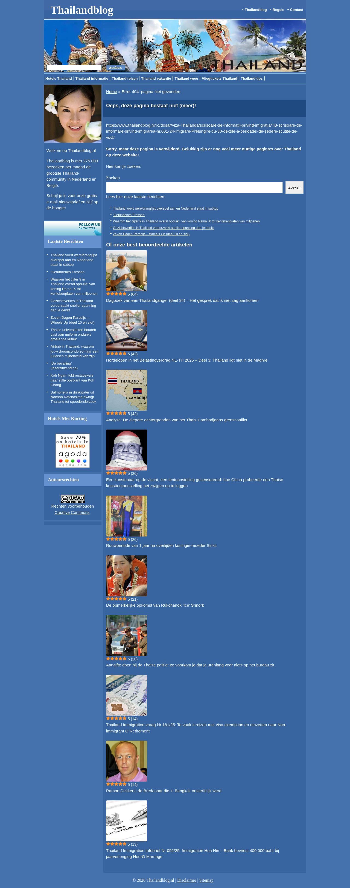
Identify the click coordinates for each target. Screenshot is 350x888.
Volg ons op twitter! (72, 228)
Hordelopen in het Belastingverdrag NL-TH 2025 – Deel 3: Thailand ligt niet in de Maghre (186, 360)
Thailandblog (82, 10)
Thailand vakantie (156, 78)
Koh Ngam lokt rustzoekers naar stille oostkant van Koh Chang (72, 380)
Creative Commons (71, 512)
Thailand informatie (91, 78)
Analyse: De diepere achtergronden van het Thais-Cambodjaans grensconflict (176, 420)
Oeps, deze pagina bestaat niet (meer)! (151, 105)
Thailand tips (251, 78)
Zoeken (113, 177)
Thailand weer (186, 78)
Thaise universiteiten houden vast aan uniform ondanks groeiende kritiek (73, 334)
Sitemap (206, 880)
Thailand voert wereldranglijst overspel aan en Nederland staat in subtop (74, 260)
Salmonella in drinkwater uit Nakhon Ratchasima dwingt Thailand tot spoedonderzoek (74, 397)
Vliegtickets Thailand (219, 78)
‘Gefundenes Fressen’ (68, 272)
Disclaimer (186, 880)
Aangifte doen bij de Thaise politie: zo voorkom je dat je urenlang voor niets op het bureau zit (190, 665)
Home (111, 91)
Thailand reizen (125, 78)
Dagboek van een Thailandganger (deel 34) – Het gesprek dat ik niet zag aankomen (182, 300)
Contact (296, 10)
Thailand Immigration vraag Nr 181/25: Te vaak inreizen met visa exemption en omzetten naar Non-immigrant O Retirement (196, 727)
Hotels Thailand (58, 78)
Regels (278, 10)
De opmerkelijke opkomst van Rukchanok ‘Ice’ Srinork (155, 605)
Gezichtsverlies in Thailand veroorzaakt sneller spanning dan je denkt (73, 305)
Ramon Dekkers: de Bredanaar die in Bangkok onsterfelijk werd (163, 790)
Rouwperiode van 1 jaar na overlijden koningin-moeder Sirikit (161, 545)
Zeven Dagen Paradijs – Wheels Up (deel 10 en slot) (151, 234)
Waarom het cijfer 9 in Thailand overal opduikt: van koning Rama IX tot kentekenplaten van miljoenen (186, 221)
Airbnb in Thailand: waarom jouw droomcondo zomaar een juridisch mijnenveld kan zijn (74, 351)
